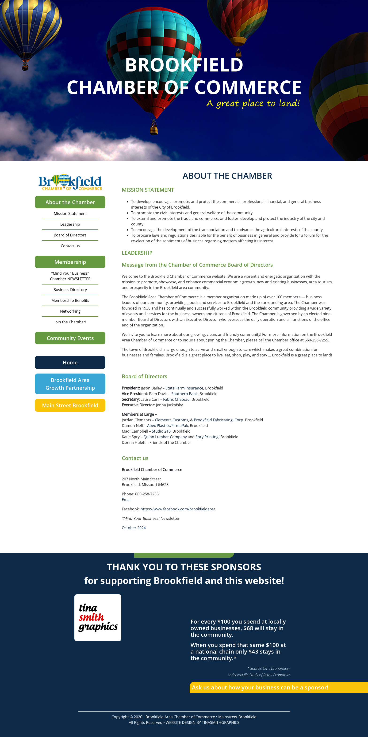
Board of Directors (70, 235)
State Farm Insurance (184, 388)
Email (126, 499)
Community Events (70, 337)
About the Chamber (70, 202)
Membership (70, 261)
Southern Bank (184, 393)
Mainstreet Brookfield (237, 716)
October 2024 (134, 527)
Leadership (70, 224)
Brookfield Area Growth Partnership (70, 383)
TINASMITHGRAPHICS (220, 722)
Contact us (70, 245)
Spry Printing (207, 436)
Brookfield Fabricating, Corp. (219, 420)
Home (70, 362)
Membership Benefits (70, 300)
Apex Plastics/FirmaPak (167, 425)
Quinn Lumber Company (165, 436)
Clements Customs (171, 420)
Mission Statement (70, 213)
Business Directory (70, 289)
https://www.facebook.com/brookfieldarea (178, 509)
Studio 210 (161, 431)
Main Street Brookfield (70, 405)
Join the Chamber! (70, 322)
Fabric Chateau (176, 399)
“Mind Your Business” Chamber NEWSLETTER (70, 276)
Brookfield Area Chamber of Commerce (180, 716)
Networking (70, 311)
